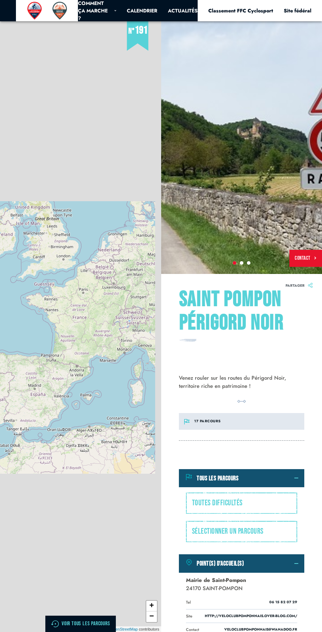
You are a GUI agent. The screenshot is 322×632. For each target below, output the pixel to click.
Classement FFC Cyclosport (240, 10)
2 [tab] (241, 263)
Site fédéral (297, 10)
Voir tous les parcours (80, 624)
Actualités (183, 10)
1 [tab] (234, 263)
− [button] (151, 616)
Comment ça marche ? (97, 10)
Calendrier (142, 10)
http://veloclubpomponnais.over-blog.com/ (251, 616)
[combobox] (242, 503)
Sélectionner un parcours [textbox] (228, 531)
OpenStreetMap (124, 629)
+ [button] (151, 606)
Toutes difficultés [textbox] (217, 503)
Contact (306, 258)
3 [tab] (248, 263)
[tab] (242, 478)
